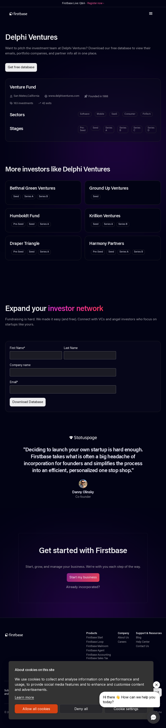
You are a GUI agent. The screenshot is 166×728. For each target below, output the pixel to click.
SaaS (114, 114)
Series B (123, 129)
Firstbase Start (94, 637)
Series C (137, 129)
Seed (95, 128)
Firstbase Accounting (98, 655)
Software (84, 114)
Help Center (143, 642)
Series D (151, 129)
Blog (138, 637)
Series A (108, 129)
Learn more (24, 697)
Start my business (83, 577)
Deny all (81, 709)
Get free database (21, 67)
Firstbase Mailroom (97, 646)
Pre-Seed (82, 129)
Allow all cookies (36, 709)
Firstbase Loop (95, 642)
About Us (123, 637)
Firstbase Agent (95, 650)
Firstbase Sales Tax (97, 658)
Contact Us (142, 646)
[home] (18, 14)
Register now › (95, 3)
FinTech (147, 114)
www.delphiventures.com (63, 96)
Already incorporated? (83, 587)
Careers (122, 642)
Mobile (100, 114)
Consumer (129, 114)
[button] (150, 13)
